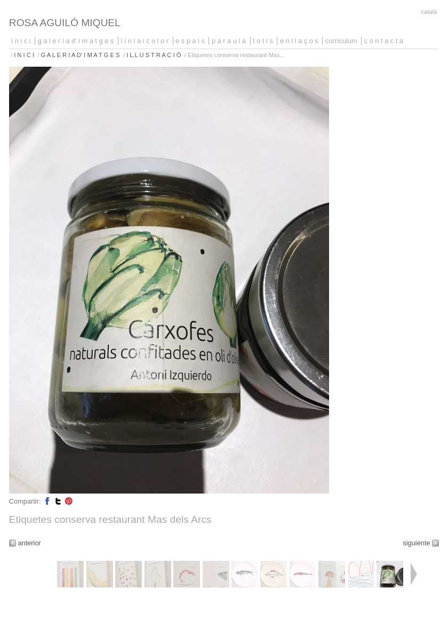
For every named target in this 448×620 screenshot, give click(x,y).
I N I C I (20, 41)
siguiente (416, 543)
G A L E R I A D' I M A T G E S (76, 41)
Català (429, 12)
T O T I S (263, 41)
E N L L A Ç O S (299, 41)
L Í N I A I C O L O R (145, 41)
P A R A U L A (229, 41)
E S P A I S (190, 41)
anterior (29, 543)
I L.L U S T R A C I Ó (153, 55)
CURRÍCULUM (341, 41)
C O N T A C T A (383, 41)
